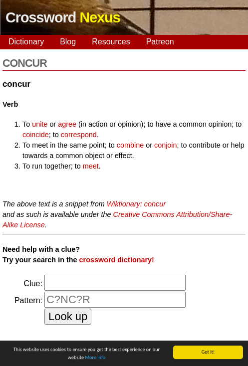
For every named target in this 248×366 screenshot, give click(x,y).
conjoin (165, 145)
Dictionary (26, 41)
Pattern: (28, 300)
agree (67, 124)
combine (130, 145)
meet (91, 166)
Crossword (62, 17)
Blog (68, 41)
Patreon (160, 41)
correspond (79, 135)
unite (39, 124)
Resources (111, 41)
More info (95, 358)
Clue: (33, 283)
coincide (35, 135)
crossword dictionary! (116, 260)
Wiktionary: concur (136, 204)
